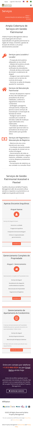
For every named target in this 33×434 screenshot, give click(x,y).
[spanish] (27, 1)
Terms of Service (16, 419)
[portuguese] (31, 1)
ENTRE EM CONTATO (16, 350)
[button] (31, 5)
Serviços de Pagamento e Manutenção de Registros (19, 139)
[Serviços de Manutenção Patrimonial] (5, 89)
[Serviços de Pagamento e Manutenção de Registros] (5, 139)
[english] (23, 1)
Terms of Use (21, 424)
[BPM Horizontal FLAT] (7, 5)
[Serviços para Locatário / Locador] (5, 56)
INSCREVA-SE (16, 243)
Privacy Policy (27, 417)
